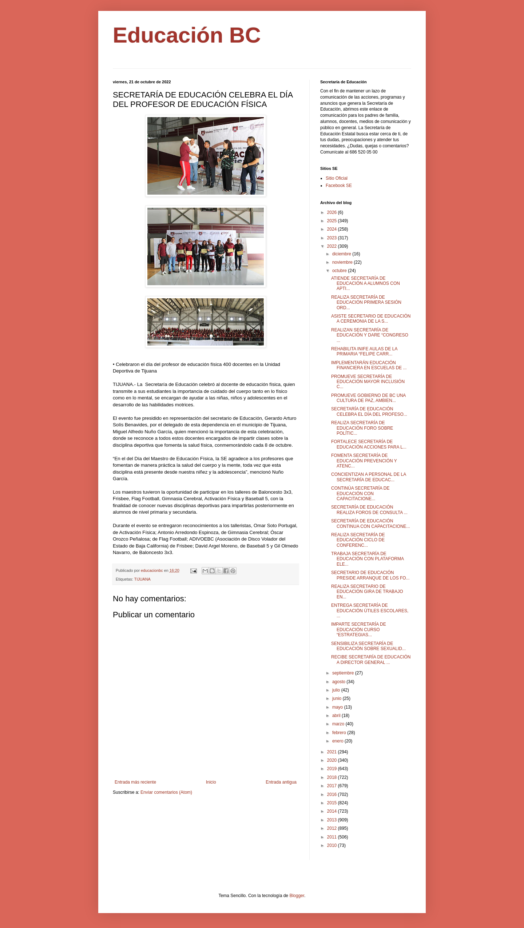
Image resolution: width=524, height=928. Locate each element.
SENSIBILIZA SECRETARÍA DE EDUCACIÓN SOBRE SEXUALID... (368, 646)
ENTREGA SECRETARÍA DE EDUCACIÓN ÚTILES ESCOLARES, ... (369, 610)
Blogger (296, 895)
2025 (332, 220)
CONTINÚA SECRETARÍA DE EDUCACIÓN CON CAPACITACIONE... (360, 493)
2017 (332, 785)
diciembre (342, 253)
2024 (332, 229)
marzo (339, 723)
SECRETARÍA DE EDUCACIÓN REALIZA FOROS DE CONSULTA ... (369, 510)
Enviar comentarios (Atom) (166, 792)
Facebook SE (339, 185)
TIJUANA (142, 579)
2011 (332, 837)
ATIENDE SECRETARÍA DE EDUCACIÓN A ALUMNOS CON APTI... (365, 283)
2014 (332, 811)
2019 (332, 768)
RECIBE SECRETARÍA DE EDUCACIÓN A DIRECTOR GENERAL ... (370, 659)
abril (337, 715)
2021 (332, 751)
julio (336, 690)
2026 (332, 212)
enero (338, 741)
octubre (340, 270)
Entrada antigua (281, 782)
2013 (332, 820)
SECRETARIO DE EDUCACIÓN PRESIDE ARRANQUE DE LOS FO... (370, 575)
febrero (339, 732)
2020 (332, 760)
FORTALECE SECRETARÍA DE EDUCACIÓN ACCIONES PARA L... (368, 444)
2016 (332, 794)
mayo (338, 707)
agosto (339, 681)
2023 (332, 237)
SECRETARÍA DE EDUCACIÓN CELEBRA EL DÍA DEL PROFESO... (369, 411)
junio (337, 698)
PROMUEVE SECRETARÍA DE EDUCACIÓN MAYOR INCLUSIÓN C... (368, 382)
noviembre (343, 262)
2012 (332, 828)
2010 (332, 845)
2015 (332, 802)
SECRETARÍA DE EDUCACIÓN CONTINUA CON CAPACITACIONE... (370, 523)
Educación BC (187, 35)
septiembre (343, 673)
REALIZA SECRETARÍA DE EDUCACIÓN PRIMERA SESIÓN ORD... (366, 302)
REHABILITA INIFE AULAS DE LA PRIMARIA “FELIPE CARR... (364, 351)
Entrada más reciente (135, 782)
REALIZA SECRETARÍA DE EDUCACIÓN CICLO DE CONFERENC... (358, 540)
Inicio (211, 782)
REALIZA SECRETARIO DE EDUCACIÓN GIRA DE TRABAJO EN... (367, 592)
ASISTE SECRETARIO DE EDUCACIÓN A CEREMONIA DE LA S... (370, 319)
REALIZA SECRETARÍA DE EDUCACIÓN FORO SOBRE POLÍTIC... (362, 428)
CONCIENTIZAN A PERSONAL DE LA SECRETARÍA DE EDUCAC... (368, 477)
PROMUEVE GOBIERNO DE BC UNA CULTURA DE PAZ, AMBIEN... (368, 398)
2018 (332, 777)
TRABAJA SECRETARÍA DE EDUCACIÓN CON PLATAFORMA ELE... (367, 559)
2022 (332, 246)
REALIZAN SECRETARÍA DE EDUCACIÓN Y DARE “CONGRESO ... (369, 335)
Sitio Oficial (337, 178)
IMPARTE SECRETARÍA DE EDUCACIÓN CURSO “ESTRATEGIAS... (358, 629)
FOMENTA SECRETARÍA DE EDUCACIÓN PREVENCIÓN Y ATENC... (364, 461)
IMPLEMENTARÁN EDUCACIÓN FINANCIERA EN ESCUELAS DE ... (369, 365)
